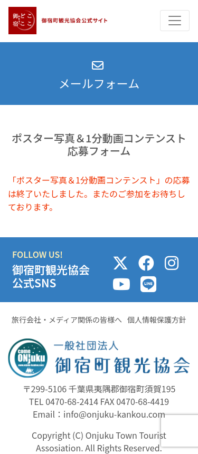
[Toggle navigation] (175, 20)
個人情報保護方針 (156, 319)
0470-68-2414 (71, 401)
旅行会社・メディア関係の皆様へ (67, 319)
